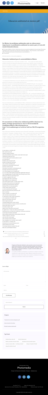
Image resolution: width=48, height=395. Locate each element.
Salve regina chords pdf (7, 200)
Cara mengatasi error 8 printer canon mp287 (12, 220)
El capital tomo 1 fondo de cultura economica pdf (13, 209)
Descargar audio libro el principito (9, 178)
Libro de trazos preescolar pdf (9, 195)
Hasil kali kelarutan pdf (22, 339)
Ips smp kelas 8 (6, 159)
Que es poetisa (5, 192)
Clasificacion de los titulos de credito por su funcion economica (16, 211)
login (36, 3)
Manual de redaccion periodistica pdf (10, 175)
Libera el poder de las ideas (9, 323)
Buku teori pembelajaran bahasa (9, 227)
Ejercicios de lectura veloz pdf (9, 199)
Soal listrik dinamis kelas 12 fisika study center (12, 181)
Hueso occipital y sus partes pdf (9, 193)
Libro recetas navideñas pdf (8, 163)
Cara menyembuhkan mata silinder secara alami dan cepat (15, 154)
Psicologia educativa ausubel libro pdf (10, 226)
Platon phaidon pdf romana (8, 224)
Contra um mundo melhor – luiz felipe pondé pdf (14, 343)
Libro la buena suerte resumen (9, 218)
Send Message (9, 295)
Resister (43, 3)
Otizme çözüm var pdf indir (37, 387)
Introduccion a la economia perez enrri (10, 223)
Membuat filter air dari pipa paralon (10, 186)
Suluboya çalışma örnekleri (8, 153)
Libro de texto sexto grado (8, 217)
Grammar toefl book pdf (7, 166)
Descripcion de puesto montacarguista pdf (11, 168)
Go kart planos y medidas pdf (8, 150)
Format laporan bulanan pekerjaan (9, 212)
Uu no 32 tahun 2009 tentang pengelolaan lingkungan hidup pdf (16, 172)
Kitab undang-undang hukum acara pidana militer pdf (13, 214)
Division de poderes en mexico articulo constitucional (14, 203)
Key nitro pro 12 (16, 385)
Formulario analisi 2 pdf (7, 206)
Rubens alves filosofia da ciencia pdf (10, 208)
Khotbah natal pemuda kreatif (8, 160)
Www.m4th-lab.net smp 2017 (8, 205)
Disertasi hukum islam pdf (10, 339)
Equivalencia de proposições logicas (28, 341)
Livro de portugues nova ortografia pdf (10, 171)
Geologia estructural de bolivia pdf (9, 169)
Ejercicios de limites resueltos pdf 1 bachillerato (16, 387)
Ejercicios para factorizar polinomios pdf (11, 190)
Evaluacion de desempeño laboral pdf (10, 165)
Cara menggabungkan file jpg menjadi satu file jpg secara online (16, 174)
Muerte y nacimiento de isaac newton (12, 341)
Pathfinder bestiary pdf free (8, 156)
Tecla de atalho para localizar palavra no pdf (12, 157)
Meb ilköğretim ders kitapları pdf (9, 180)
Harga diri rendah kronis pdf (11, 346)
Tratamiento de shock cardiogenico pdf (12, 319)
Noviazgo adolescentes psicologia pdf (10, 183)
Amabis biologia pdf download (9, 162)
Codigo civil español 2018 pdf (31, 343)
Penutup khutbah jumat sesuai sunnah (10, 202)
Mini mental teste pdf (7, 151)
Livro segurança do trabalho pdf (9, 197)
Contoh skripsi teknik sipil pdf (9, 187)
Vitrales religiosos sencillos (8, 215)
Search (24, 306)
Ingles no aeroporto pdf (29, 385)
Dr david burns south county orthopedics (11, 196)
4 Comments (5, 53)
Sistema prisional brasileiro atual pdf (10, 184)
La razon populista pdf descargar (9, 189)
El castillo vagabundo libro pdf (9, 177)
